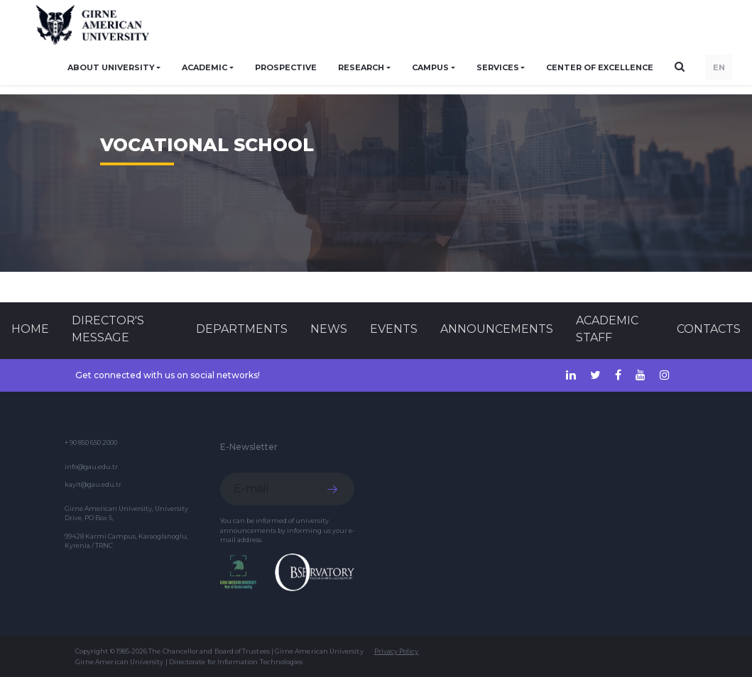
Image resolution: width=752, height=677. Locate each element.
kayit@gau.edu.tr (93, 484)
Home (30, 329)
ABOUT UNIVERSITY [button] (111, 67)
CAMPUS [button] (430, 67)
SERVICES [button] (497, 67)
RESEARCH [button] (361, 67)
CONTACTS (709, 329)
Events (394, 329)
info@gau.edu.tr (91, 466)
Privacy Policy (396, 651)
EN (719, 67)
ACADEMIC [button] (204, 67)
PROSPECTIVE (286, 67)
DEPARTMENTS (242, 329)
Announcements (496, 329)
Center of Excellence (599, 67)
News (328, 329)
